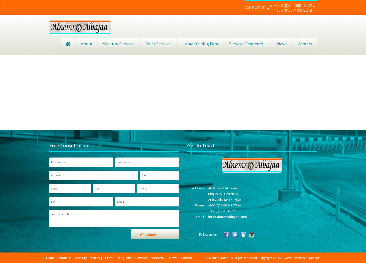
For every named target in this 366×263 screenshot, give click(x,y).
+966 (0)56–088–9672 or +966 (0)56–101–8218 (295, 8)
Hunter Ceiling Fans (200, 44)
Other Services (158, 44)
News (282, 44)
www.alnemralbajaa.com (303, 258)
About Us (64, 258)
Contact (305, 44)
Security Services (118, 44)
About (87, 44)
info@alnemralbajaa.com (227, 217)
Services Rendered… (150, 258)
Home (68, 44)
